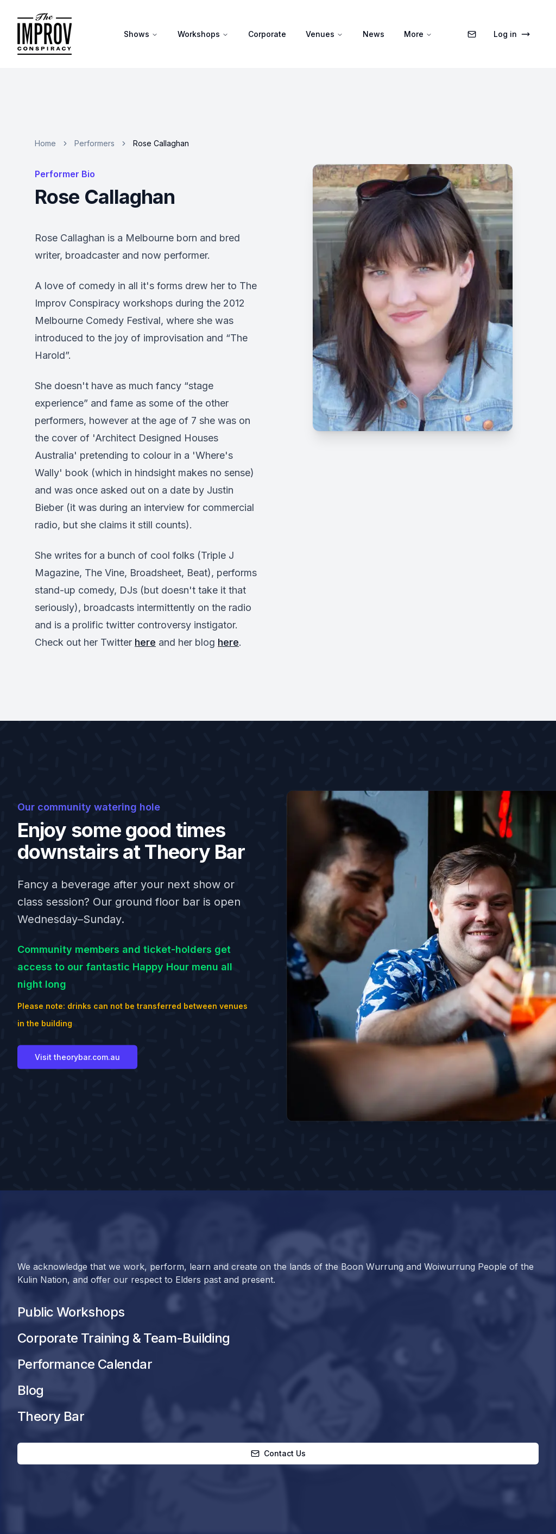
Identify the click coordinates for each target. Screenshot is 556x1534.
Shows (141, 34)
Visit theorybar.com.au (77, 1081)
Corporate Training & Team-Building (123, 1338)
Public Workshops (70, 1312)
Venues (324, 34)
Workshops (203, 34)
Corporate (267, 34)
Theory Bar (50, 1416)
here (145, 642)
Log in (512, 34)
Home (45, 143)
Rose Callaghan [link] (161, 143)
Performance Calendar (84, 1364)
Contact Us (278, 1453)
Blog (30, 1390)
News (373, 34)
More (418, 34)
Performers (94, 143)
